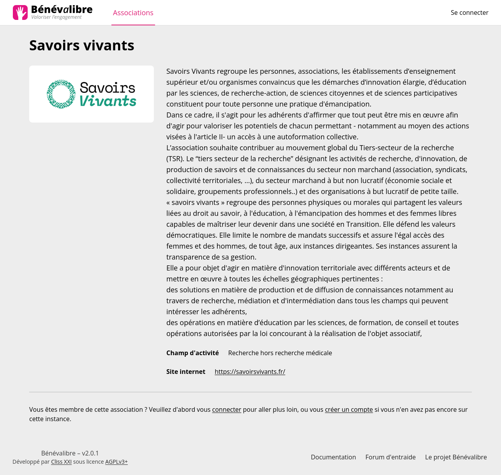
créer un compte (349, 409)
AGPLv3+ (116, 461)
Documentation (333, 457)
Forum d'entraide (390, 457)
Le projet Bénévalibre (456, 457)
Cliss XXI (61, 461)
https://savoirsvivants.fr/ (250, 371)
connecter (227, 409)
